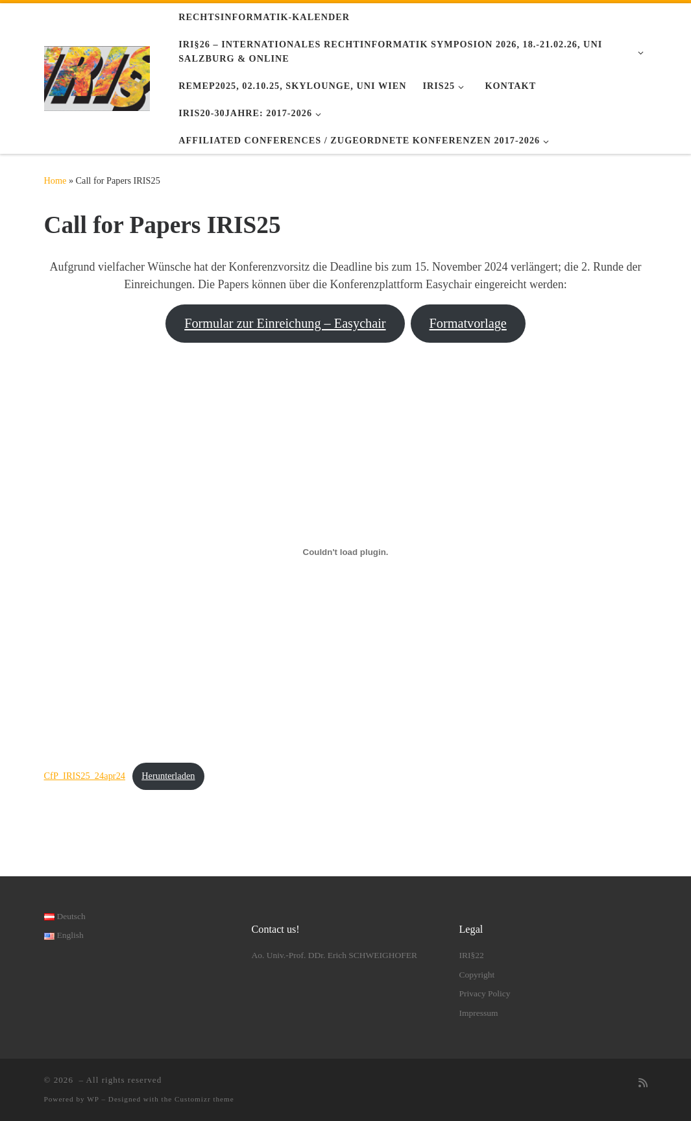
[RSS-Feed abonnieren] (643, 1084)
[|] (97, 77)
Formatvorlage (468, 323)
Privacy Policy (484, 993)
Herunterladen (168, 775)
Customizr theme (204, 1099)
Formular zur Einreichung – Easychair (284, 323)
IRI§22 (471, 955)
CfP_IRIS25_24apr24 (85, 775)
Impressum (478, 1013)
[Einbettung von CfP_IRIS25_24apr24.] (346, 552)
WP (93, 1099)
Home (55, 180)
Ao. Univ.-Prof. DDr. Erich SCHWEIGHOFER (334, 955)
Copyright (476, 974)
